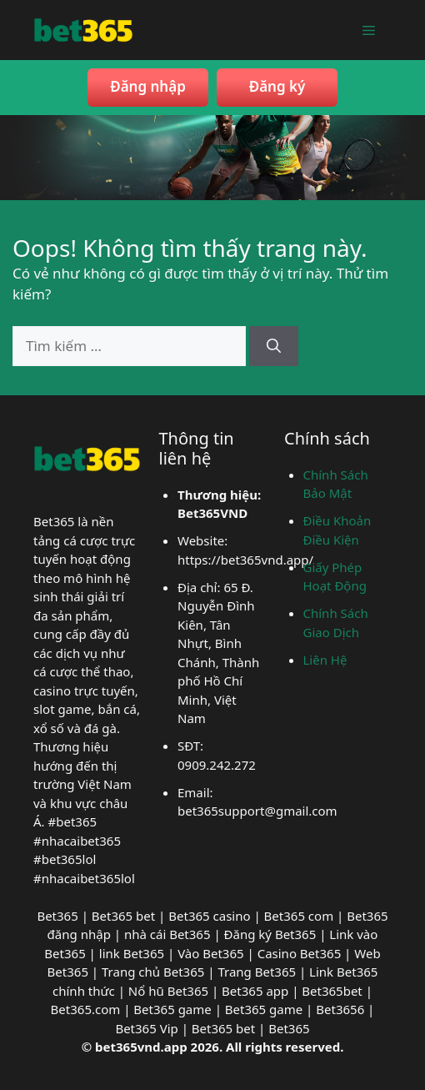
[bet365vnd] (83, 28)
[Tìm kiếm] (273, 346)
